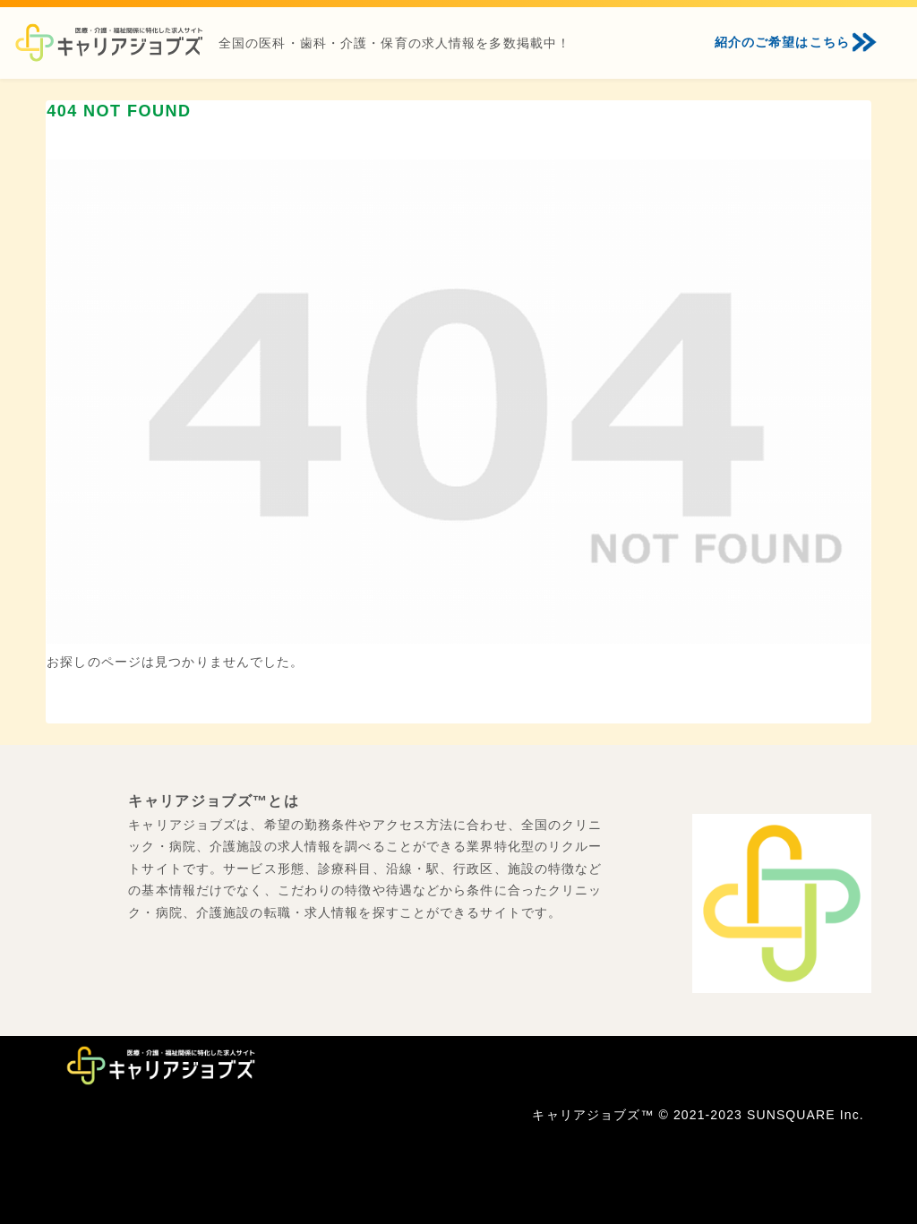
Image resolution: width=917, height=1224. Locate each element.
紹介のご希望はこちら (782, 42)
